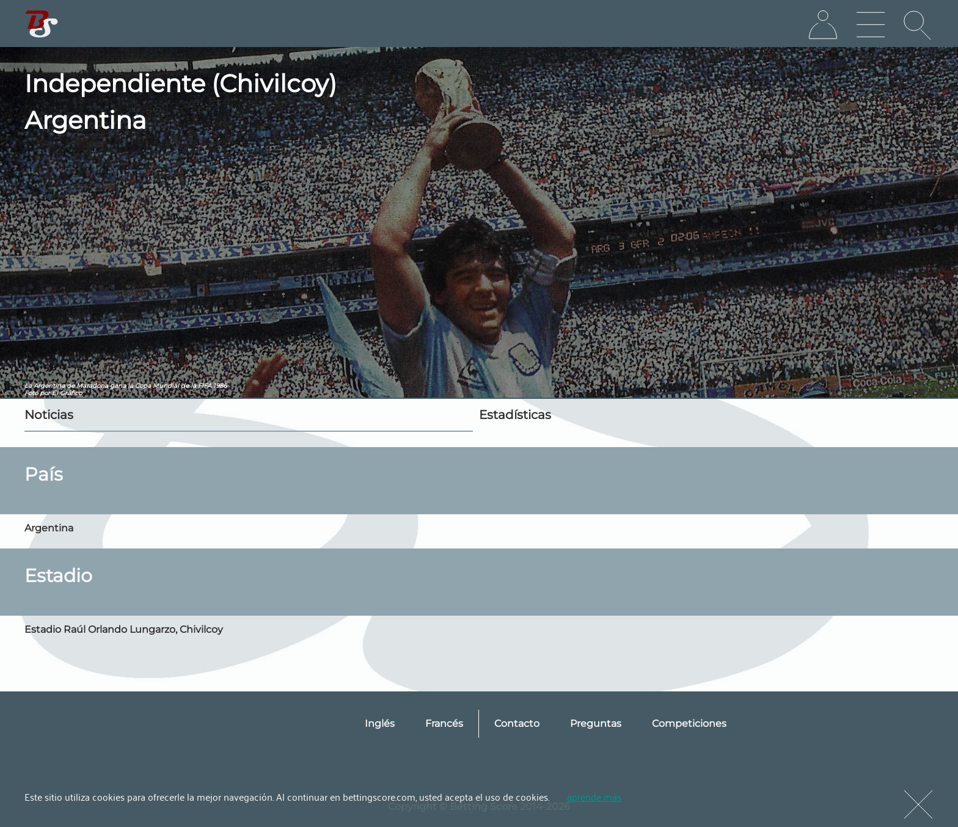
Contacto (516, 723)
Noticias (48, 414)
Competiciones (689, 723)
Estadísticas (515, 414)
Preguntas (595, 723)
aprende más (594, 796)
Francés (444, 723)
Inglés (380, 723)
